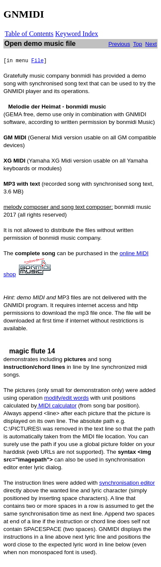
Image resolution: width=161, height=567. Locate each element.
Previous (119, 44)
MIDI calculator (57, 405)
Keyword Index (76, 33)
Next (151, 44)
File (37, 61)
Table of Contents (29, 33)
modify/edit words (66, 398)
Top (137, 44)
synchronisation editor (127, 483)
